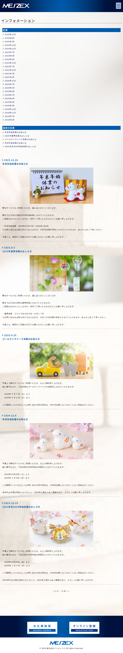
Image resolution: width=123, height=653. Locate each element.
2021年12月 (10, 70)
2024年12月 (10, 45)
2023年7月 (10, 52)
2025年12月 (10, 34)
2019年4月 (10, 98)
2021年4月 (10, 77)
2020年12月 (10, 81)
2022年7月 (10, 66)
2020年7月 (10, 84)
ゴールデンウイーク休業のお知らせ (21, 139)
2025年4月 (10, 42)
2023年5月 (10, 56)
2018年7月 (10, 116)
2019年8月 (10, 91)
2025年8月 (10, 38)
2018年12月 (10, 109)
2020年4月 (10, 88)
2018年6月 (10, 120)
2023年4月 (10, 59)
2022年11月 (10, 63)
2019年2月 (10, 106)
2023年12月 (10, 49)
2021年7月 (10, 74)
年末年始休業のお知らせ (16, 132)
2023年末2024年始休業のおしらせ (20, 146)
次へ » (67, 591)
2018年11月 (10, 113)
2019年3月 (10, 102)
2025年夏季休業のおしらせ (17, 136)
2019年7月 (10, 95)
